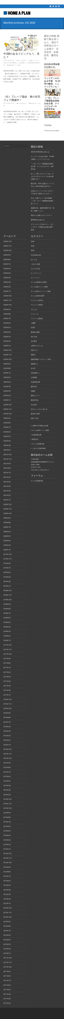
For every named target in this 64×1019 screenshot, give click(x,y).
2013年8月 (7, 872)
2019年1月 (7, 586)
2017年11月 (7, 649)
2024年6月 (7, 323)
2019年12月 (7, 554)
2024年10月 (7, 305)
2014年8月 (7, 817)
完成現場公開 (31, 63)
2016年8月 (7, 717)
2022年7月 (7, 427)
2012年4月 (7, 940)
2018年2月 (7, 636)
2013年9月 (7, 867)
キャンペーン (35, 278)
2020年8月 (7, 522)
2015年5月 (7, 781)
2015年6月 (7, 776)
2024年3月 (7, 337)
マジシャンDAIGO (37, 305)
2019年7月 (7, 568)
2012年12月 (7, 908)
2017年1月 (7, 695)
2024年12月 (7, 296)
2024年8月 (7, 314)
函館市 (33, 355)
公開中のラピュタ (37, 346)
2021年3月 (7, 491)
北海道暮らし (23, 63)
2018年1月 (7, 640)
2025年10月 (7, 250)
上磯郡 (33, 323)
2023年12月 (7, 350)
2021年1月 (7, 500)
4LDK (32, 250)
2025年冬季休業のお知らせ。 (41, 152)
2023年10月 (7, 359)
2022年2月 (7, 450)
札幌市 (33, 391)
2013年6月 (7, 881)
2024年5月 (7, 327)
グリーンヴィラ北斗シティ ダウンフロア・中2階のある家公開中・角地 (42, 227)
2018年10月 (7, 600)
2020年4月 (7, 541)
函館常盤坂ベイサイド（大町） (41, 359)
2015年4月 (7, 785)
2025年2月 (7, 287)
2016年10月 (7, 708)
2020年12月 (7, 504)
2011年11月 (7, 962)
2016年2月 (7, 740)
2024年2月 (7, 341)
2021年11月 (7, 459)
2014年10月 (7, 808)
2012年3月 (7, 944)
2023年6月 (7, 377)
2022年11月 (7, 409)
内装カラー (34, 350)
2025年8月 (7, 259)
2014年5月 (7, 831)
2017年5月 (7, 677)
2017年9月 (7, 658)
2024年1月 (7, 346)
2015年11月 (7, 754)
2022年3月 (7, 445)
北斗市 (33, 368)
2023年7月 (7, 373)
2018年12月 (7, 590)
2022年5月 (7, 436)
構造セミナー (35, 395)
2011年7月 (7, 980)
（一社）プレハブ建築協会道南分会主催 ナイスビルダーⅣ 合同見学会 (51, 103)
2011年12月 (7, 958)
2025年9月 (7, 255)
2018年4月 (7, 627)
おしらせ (34, 259)
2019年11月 (7, 559)
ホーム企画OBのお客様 (39, 282)
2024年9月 (7, 309)
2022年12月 (7, 405)
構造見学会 (34, 400)
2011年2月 (7, 1003)
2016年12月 (7, 699)
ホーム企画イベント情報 (25, 60)
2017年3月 (7, 686)
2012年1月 (7, 953)
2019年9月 (7, 563)
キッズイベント (36, 273)
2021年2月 (7, 495)
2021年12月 (7, 454)
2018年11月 (7, 595)
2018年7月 (7, 613)
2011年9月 (7, 971)
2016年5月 (7, 726)
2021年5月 (7, 482)
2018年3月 (7, 631)
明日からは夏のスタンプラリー (41, 215)
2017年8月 (7, 663)
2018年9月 (7, 604)
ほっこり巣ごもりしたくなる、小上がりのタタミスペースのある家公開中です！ (42, 176)
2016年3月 (7, 736)
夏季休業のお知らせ (37, 220)
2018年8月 (7, 609)
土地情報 (34, 377)
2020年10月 (7, 513)
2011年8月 (7, 976)
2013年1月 (7, 903)
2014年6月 (7, 826)
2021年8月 (7, 468)
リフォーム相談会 (37, 318)
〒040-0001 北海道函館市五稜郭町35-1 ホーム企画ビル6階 (42, 461)
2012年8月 (7, 926)
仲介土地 (34, 337)
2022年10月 (7, 414)
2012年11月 (7, 912)
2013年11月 (7, 858)
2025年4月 (7, 278)
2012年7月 (7, 931)
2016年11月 (7, 704)
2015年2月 (7, 795)
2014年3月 (7, 840)
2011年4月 (7, 994)
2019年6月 (7, 572)
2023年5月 (7, 382)
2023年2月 (7, 395)
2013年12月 (7, 853)
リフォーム (34, 314)
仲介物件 (34, 341)
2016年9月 (7, 713)
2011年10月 (7, 967)
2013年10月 (7, 862)
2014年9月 (7, 813)
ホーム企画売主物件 (37, 296)
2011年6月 (7, 985)
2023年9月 (7, 364)
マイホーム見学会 (37, 300)
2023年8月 (7, 368)
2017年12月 (7, 645)
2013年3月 (7, 894)
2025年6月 (7, 268)
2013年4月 (7, 890)
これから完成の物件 (39, 448)
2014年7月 (7, 822)
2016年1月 (7, 745)
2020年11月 (7, 509)
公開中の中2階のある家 (40, 426)
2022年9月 (7, 418)
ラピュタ (34, 309)
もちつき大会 (35, 268)
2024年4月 (7, 332)
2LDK (32, 241)
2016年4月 (7, 731)
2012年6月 (7, 935)
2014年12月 (7, 799)
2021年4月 (7, 486)
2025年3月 (7, 282)
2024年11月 (7, 300)
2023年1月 (7, 400)
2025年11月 (7, 246)
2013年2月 (7, 899)
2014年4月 (7, 835)
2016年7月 (7, 722)
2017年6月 (7, 672)
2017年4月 (7, 681)
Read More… (7, 86)
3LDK (32, 246)
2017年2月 (7, 690)
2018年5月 (7, 622)
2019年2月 (7, 581)
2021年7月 (7, 472)
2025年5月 (7, 273)
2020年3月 (7, 545)
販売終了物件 (35, 414)
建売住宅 (34, 386)
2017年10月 (7, 654)
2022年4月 (7, 441)
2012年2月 (7, 949)
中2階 (9, 63)
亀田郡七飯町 (35, 332)
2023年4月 (7, 386)
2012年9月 (7, 921)
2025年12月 (7, 241)
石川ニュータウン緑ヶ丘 (39, 409)
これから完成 (35, 264)
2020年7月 (7, 527)
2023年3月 (7, 391)
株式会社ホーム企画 (14, 65)
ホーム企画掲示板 (38, 444)
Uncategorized (22, 103)
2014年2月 (7, 844)
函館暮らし (15, 63)
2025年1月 (7, 291)
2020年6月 (7, 532)
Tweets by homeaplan (51, 130)
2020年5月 (7, 536)
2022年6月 (7, 432)
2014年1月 (7, 849)
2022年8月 (7, 423)
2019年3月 (7, 577)
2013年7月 (7, 876)
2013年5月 (7, 885)
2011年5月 (7, 990)
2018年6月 (7, 618)
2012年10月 (7, 917)
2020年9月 (7, 518)
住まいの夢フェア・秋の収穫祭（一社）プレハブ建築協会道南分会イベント (42, 200)
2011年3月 (7, 999)
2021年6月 (7, 477)
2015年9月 (7, 763)
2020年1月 (7, 550)
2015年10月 (7, 758)
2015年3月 (7, 790)
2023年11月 (7, 355)
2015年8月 (7, 767)
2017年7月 (7, 667)
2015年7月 (7, 772)
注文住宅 (34, 405)
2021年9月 (7, 463)
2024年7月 (7, 318)
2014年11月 (7, 804)
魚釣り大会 (34, 418)
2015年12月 (7, 749)
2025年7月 (7, 264)
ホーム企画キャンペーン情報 (41, 291)
